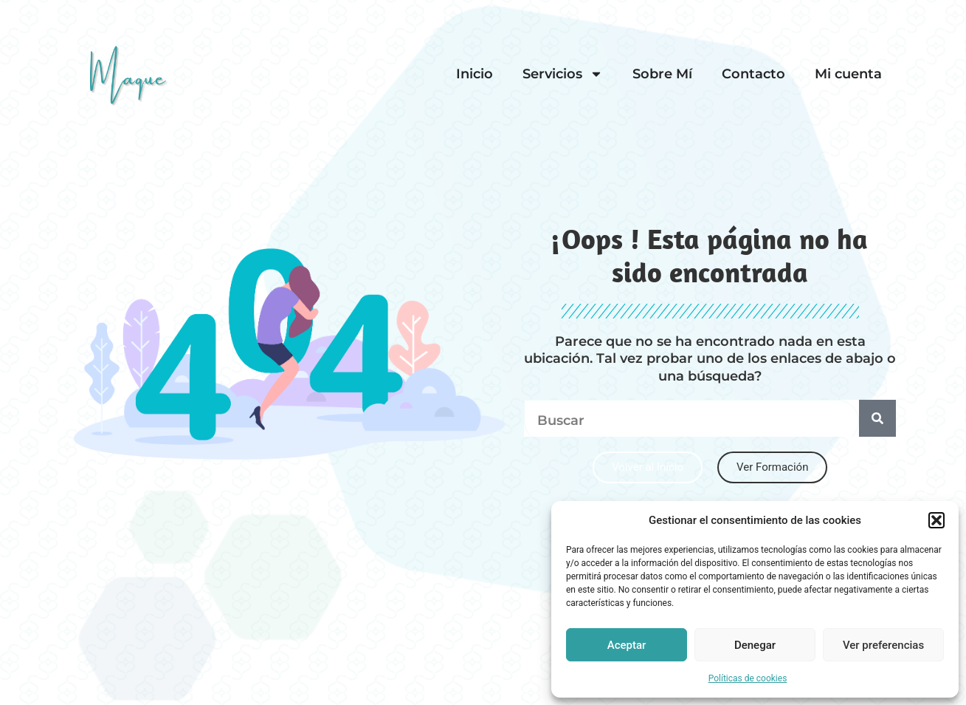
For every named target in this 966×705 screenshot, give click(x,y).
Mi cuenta (848, 74)
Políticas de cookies (747, 678)
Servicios (562, 74)
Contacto (753, 74)
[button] (936, 520)
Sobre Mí (662, 74)
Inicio (474, 74)
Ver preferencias (883, 645)
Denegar (755, 645)
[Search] (877, 418)
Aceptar (626, 645)
